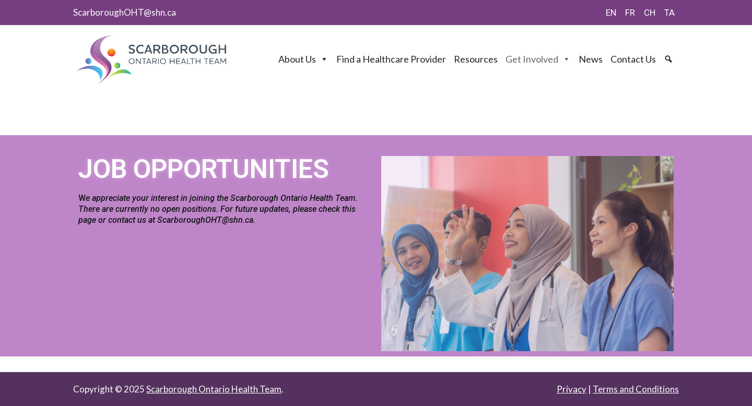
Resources (476, 59)
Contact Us (633, 59)
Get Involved (538, 59)
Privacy (571, 389)
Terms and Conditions (636, 389)
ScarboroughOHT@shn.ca (124, 12)
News (591, 59)
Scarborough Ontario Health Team (213, 389)
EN (611, 12)
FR (630, 12)
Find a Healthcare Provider (391, 59)
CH (649, 12)
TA (669, 12)
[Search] (669, 59)
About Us (303, 59)
